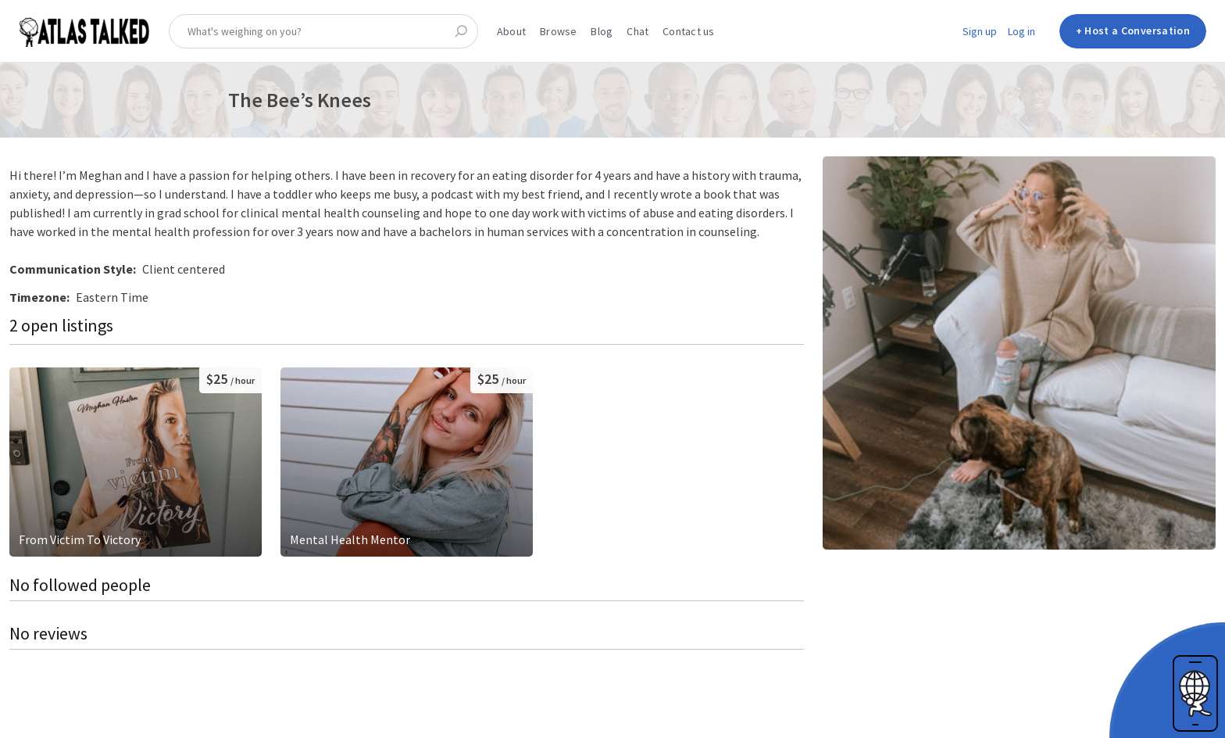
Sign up (979, 31)
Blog (601, 31)
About (511, 31)
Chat (637, 31)
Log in (1021, 31)
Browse (558, 31)
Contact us (688, 31)
